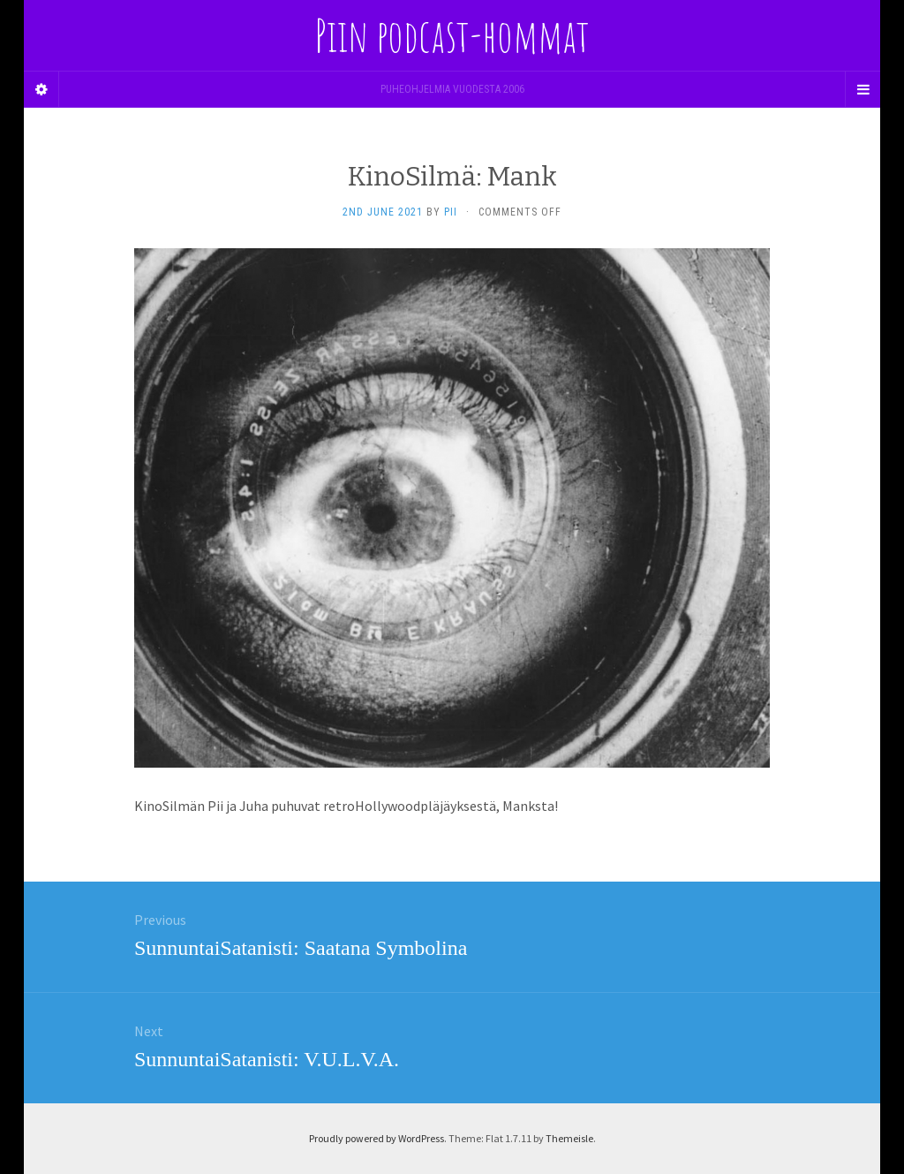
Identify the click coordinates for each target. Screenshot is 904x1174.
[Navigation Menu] (862, 89)
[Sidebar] (41, 89)
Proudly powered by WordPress (376, 1138)
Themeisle (569, 1138)
